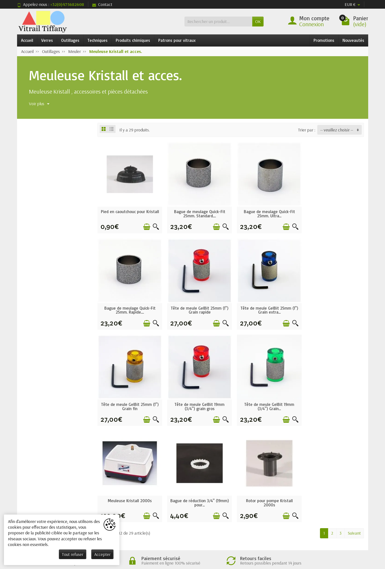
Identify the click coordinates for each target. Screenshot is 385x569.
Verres (47, 40)
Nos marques (193, 510)
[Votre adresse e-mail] (180, 531)
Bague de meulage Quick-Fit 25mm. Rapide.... (332, 212)
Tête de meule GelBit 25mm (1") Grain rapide (129, 306)
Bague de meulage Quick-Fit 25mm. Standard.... (197, 212)
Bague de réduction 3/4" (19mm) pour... (265, 401)
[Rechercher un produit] (218, 21)
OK (258, 21)
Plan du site (262, 502)
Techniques (98, 40)
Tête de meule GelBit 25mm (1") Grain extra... (197, 306)
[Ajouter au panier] (145, 225)
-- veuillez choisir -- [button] (336, 130)
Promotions (324, 40)
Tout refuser (72, 554)
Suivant (354, 431)
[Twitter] (327, 537)
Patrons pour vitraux (177, 40)
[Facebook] (316, 537)
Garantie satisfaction (130, 494)
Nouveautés (353, 40)
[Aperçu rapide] (154, 225)
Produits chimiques (133, 40)
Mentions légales (267, 487)
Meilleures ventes (197, 502)
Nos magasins (264, 494)
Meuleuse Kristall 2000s (197, 398)
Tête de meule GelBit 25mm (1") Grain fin (264, 306)
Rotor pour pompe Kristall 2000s (332, 401)
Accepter (102, 554)
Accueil (27, 40)
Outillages (70, 40)
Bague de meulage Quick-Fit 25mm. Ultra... (264, 212)
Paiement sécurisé (128, 502)
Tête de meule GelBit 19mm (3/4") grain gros (333, 306)
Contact (102, 4)
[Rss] (339, 537)
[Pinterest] (351, 537)
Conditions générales (130, 487)
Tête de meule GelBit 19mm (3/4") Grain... (129, 401)
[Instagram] (362, 537)
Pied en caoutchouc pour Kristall (129, 212)
